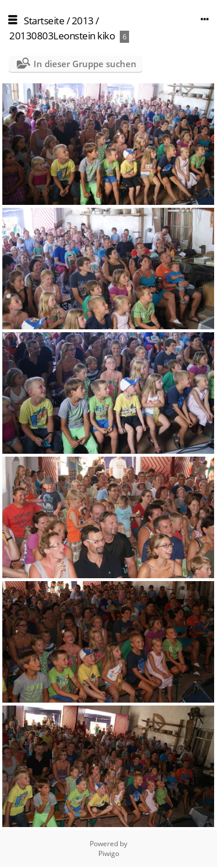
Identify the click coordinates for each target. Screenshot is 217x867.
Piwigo (108, 853)
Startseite (44, 20)
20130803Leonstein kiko (62, 35)
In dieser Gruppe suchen (85, 63)
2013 (83, 20)
